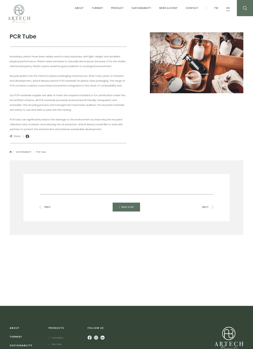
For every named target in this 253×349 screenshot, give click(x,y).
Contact (192, 8)
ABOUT (14, 328)
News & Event (168, 8)
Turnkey (97, 8)
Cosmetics (57, 338)
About (79, 8)
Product (117, 8)
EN (228, 8)
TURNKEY (16, 336)
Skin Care (57, 344)
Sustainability (141, 8)
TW (216, 8)
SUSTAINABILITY (21, 345)
